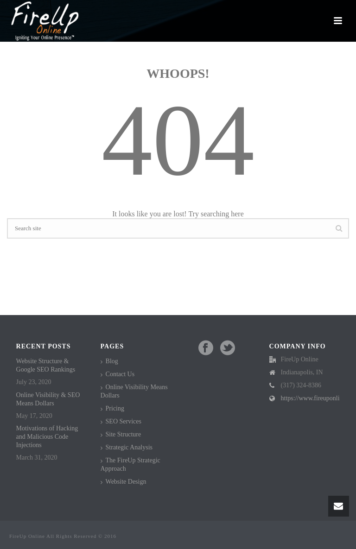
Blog (112, 361)
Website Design (126, 481)
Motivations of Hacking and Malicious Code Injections (47, 436)
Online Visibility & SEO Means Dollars (48, 399)
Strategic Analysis (129, 447)
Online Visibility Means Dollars (134, 391)
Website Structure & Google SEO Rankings (46, 365)
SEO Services (123, 421)
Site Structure (123, 434)
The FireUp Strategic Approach (130, 464)
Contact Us (120, 374)
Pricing (115, 408)
